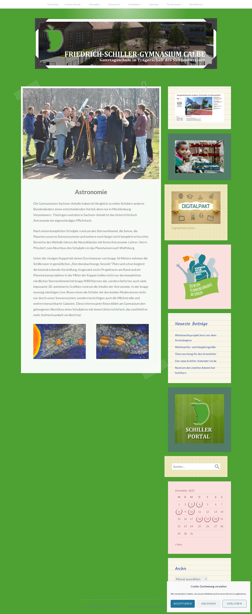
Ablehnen (208, 604)
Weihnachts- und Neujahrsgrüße (195, 347)
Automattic (161, 606)
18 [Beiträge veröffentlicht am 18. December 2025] (199, 518)
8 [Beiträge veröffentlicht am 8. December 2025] (179, 511)
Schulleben (134, 4)
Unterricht (114, 4)
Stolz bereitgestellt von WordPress (103, 606)
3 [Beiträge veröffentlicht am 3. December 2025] (191, 504)
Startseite (52, 4)
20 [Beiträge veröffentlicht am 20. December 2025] (215, 518)
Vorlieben (234, 604)
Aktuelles (94, 4)
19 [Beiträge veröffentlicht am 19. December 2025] (207, 518)
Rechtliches (195, 4)
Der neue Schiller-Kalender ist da (195, 360)
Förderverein (174, 4)
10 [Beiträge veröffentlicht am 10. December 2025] (191, 511)
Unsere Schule (72, 4)
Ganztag (153, 4)
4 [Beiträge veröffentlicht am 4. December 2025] (199, 504)
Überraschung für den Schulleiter (195, 353)
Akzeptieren (182, 604)
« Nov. (178, 544)
